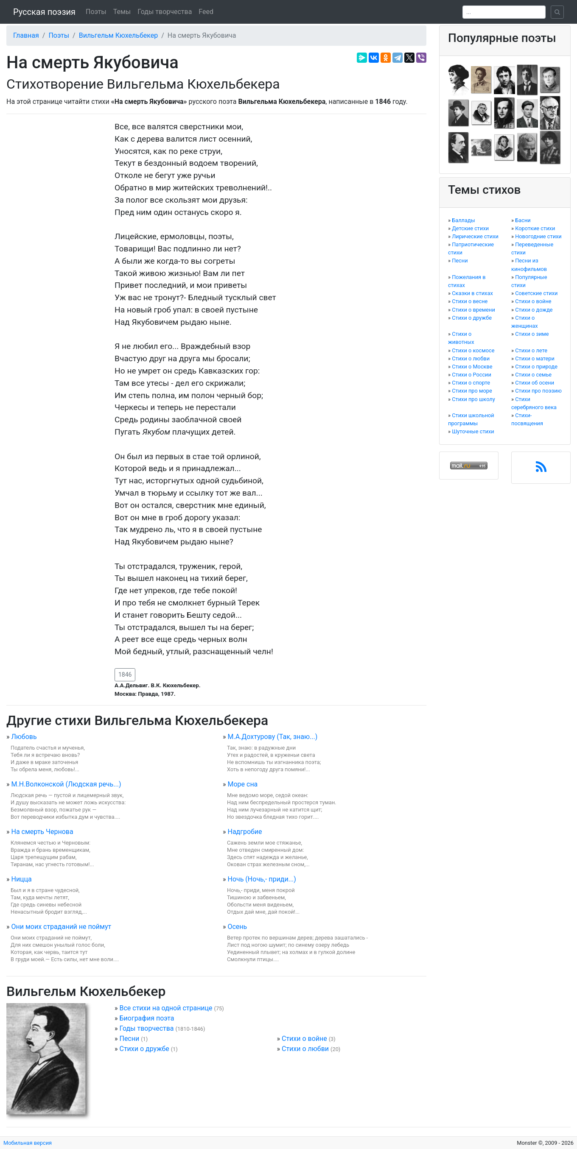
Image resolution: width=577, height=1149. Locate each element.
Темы (122, 12)
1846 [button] (125, 674)
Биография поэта (146, 1018)
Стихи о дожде (533, 310)
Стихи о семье (533, 374)
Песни (129, 1039)
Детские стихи (470, 228)
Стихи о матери (535, 358)
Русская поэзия (44, 12)
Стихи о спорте (471, 382)
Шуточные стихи (473, 431)
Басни (523, 220)
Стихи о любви (305, 1049)
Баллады (463, 220)
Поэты (96, 12)
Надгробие (244, 832)
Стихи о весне (469, 301)
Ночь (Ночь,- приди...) (261, 879)
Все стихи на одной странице (165, 1008)
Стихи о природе (536, 366)
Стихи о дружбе (144, 1049)
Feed (206, 12)
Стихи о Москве (472, 366)
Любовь (23, 737)
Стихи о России (471, 374)
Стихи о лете (531, 350)
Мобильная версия (27, 1143)
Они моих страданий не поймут (61, 927)
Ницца (21, 879)
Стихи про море (472, 391)
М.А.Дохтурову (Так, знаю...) (272, 737)
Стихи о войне (304, 1039)
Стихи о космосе (473, 350)
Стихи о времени (473, 310)
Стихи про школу (473, 399)
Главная (26, 35)
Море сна (242, 784)
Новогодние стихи (538, 236)
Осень (237, 927)
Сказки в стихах (472, 293)
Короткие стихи (535, 228)
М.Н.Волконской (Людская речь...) (66, 784)
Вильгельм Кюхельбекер (118, 35)
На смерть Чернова (42, 832)
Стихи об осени (534, 382)
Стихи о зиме (532, 334)
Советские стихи (536, 293)
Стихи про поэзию (538, 391)
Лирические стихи (475, 236)
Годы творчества (164, 12)
